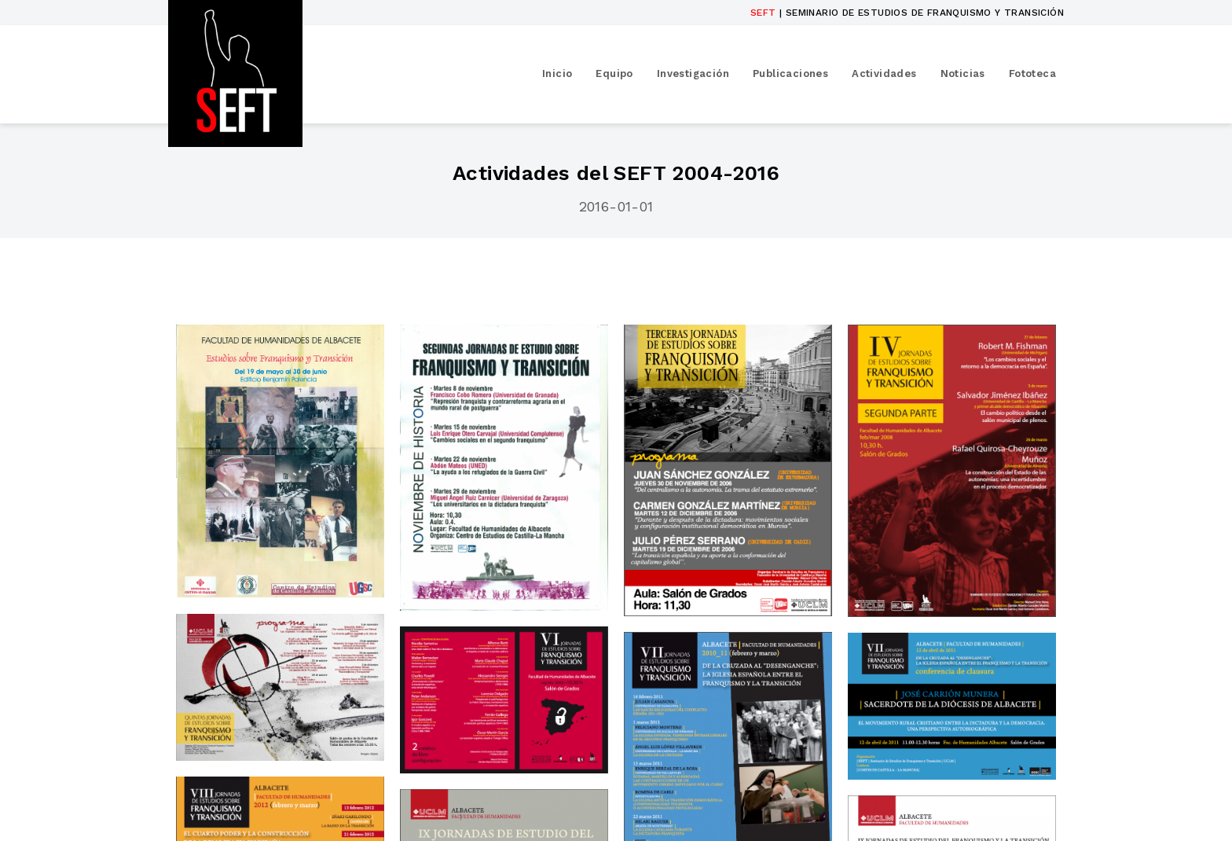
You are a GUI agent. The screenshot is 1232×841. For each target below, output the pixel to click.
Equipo (614, 73)
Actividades (884, 73)
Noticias (962, 73)
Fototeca (1032, 73)
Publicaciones (790, 73)
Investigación (693, 73)
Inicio (557, 73)
